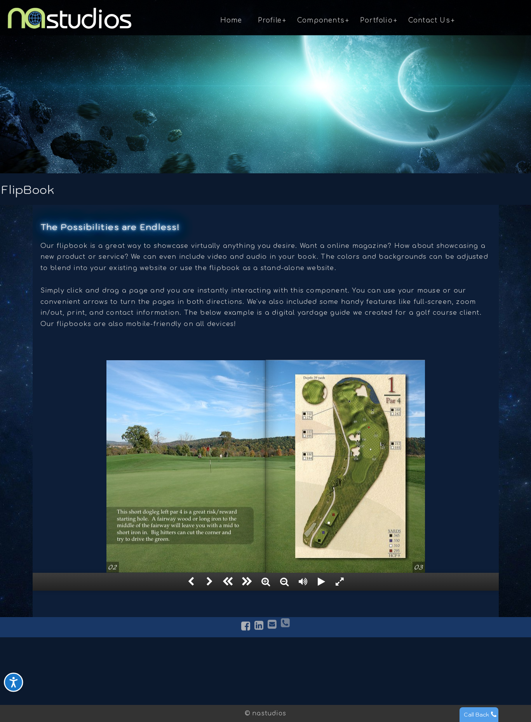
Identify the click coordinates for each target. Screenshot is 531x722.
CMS (193, 691)
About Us (114, 663)
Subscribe (377, 681)
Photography (294, 673)
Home (231, 20)
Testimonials (119, 681)
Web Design (292, 663)
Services (112, 673)
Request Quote (386, 673)
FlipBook (200, 673)
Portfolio (376, 20)
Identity (286, 681)
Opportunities (384, 691)
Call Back (476, 714)
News (107, 691)
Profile (270, 20)
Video (195, 681)
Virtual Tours (207, 663)
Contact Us (429, 20)
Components (321, 20)
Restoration (292, 691)
